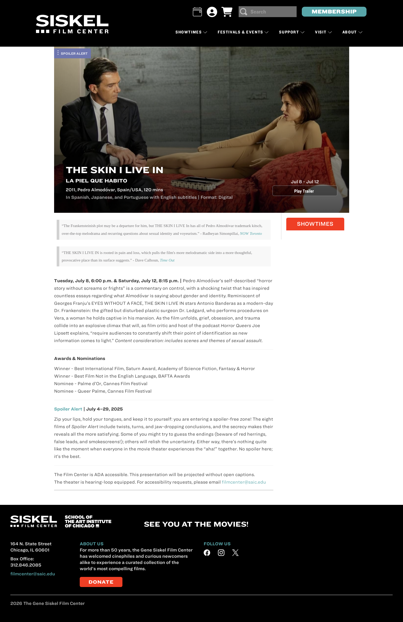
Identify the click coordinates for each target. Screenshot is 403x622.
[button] (197, 12)
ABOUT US (92, 543)
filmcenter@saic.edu (244, 482)
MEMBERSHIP (334, 11)
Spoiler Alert (74, 53)
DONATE (101, 582)
